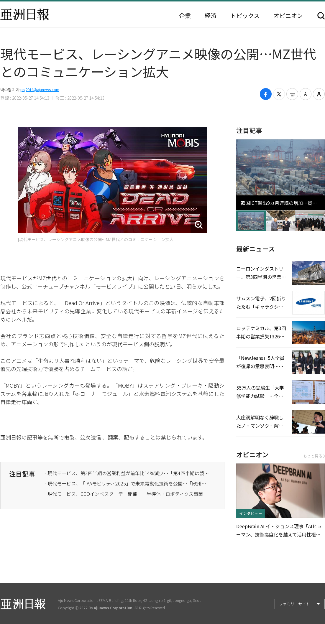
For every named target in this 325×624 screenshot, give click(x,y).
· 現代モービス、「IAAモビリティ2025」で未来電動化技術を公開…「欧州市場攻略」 (126, 483)
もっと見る (314, 456)
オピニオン (288, 16)
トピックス (245, 16)
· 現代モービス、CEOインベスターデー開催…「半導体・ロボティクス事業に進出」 (126, 493)
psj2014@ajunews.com (39, 89)
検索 (321, 15)
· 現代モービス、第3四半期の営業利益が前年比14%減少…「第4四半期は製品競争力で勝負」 (126, 473)
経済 (210, 16)
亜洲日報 (24, 14)
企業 (185, 16)
